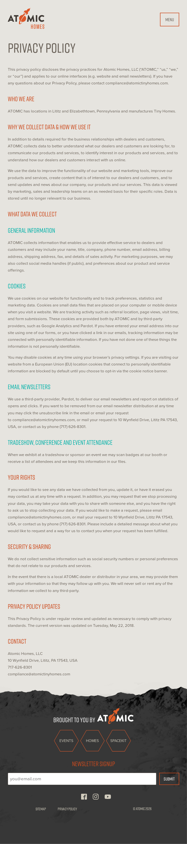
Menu (169, 19)
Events (66, 740)
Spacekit (118, 740)
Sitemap (41, 808)
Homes (92, 740)
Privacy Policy (67, 808)
